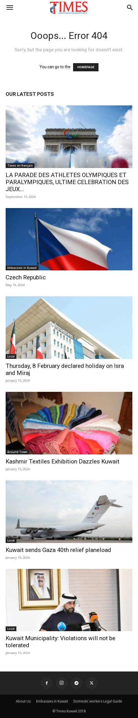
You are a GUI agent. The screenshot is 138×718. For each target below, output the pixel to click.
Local (11, 356)
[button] (10, 7)
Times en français (20, 165)
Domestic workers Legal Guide (97, 701)
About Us (23, 701)
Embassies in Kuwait (22, 268)
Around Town (17, 452)
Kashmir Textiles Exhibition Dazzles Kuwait (62, 461)
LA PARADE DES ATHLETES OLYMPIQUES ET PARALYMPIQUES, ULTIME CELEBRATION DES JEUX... (67, 182)
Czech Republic (26, 277)
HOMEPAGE (85, 67)
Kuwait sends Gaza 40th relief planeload (58, 550)
